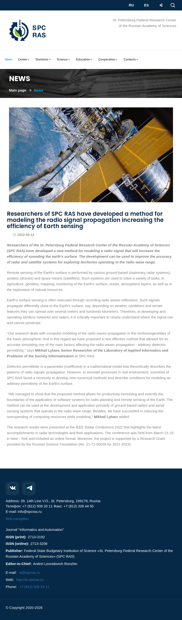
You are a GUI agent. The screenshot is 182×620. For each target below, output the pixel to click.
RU (131, 5)
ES (146, 5)
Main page (17, 90)
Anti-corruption (17, 519)
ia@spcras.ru (29, 572)
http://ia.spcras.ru (30, 580)
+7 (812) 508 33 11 (34, 587)
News (38, 90)
